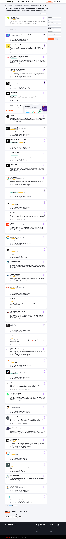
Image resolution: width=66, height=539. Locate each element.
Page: (13, 505)
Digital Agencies (10, 5)
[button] (55, 1)
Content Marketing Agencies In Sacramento (30, 5)
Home (6, 5)
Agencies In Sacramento (18, 5)
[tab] (7, 512)
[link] (28, 1)
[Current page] (15, 505)
